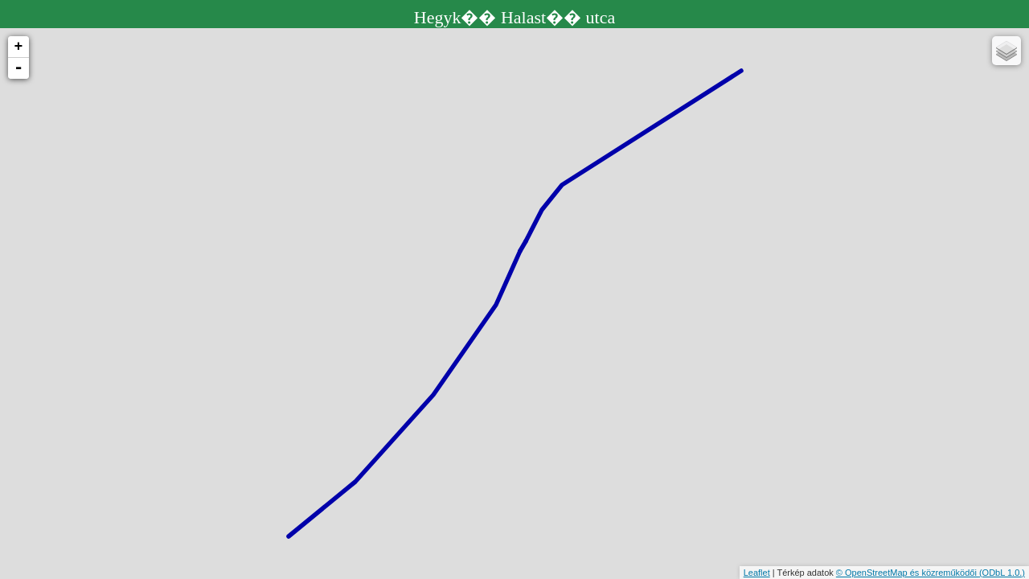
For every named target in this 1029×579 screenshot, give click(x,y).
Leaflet (757, 572)
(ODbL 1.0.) (1002, 572)
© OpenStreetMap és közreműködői (907, 572)
